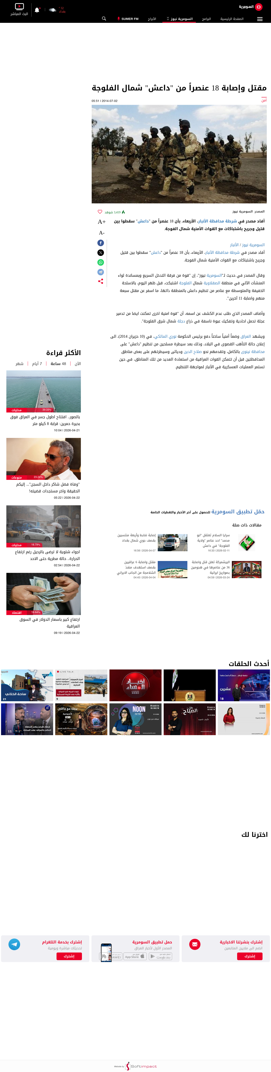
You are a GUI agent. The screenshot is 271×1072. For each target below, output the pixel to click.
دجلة (181, 321)
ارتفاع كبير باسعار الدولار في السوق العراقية (49, 623)
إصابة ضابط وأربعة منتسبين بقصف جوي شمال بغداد (137, 538)
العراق (246, 336)
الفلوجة (185, 283)
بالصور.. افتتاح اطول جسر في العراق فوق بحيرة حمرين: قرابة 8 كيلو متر (45, 420)
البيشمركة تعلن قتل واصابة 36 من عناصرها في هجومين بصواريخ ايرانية (210, 567)
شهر (20, 363)
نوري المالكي (165, 336)
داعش (143, 221)
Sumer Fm (130, 19)
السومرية (214, 275)
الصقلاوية (212, 283)
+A (102, 221)
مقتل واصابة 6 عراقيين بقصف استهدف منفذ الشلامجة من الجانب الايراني (136, 567)
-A (101, 233)
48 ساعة (58, 363)
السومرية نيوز (179, 19)
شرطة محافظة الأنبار (217, 221)
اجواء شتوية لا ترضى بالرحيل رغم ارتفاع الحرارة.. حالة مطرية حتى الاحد (47, 555)
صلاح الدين (193, 351)
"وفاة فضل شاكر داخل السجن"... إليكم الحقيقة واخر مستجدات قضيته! (48, 487)
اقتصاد (17, 612)
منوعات (16, 477)
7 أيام (37, 363)
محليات (17, 410)
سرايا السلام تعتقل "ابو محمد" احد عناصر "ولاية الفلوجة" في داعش (213, 540)
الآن (78, 363)
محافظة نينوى (253, 351)
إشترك (69, 956)
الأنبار (234, 245)
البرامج (206, 19)
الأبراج (152, 19)
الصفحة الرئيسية (231, 19)
